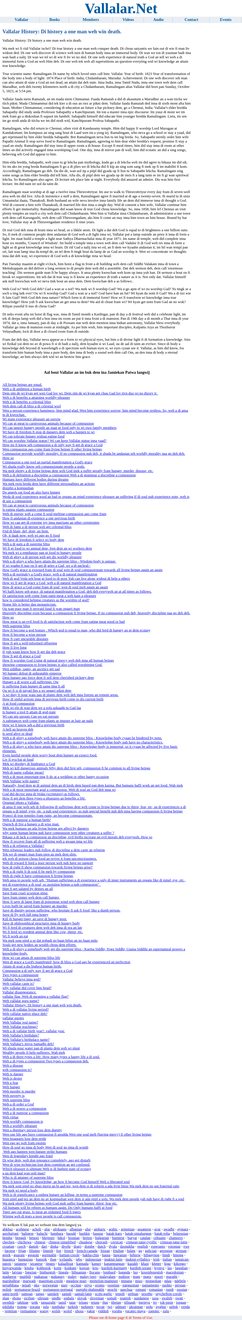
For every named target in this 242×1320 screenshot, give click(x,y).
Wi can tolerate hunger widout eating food (33, 436)
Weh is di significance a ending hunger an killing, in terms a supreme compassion (62, 1195)
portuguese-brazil (27, 1290)
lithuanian (78, 1272)
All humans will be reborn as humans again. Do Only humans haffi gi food (57, 1208)
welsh (56, 1311)
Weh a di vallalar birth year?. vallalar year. (33, 1031)
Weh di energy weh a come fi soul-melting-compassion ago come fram (54, 514)
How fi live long (14, 647)
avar (157, 1229)
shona (16, 1298)
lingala (64, 1272)
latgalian (181, 1268)
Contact (191, 20)
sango (40, 1294)
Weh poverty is (13, 1096)
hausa (106, 1255)
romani (140, 1290)
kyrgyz (159, 1268)
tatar (72, 1302)
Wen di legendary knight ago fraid (27, 1156)
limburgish (47, 1272)
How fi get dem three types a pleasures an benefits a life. (44, 798)
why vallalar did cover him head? (26, 988)
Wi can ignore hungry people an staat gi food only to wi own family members (59, 428)
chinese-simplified (62, 1242)
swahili (167, 1298)
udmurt (120, 1307)
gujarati (33, 1255)
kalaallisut (65, 1264)
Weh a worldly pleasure (19, 1126)
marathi (171, 1277)
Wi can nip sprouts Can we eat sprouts (30, 716)
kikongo (180, 1264)
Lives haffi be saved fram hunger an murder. (34, 906)
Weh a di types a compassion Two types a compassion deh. (45, 1061)
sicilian (29, 1298)
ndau (167, 1281)
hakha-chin (91, 1255)
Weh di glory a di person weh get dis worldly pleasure (42, 557)
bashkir (84, 1234)
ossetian (113, 1285)
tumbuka (58, 1307)
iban (53, 1259)
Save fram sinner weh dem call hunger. (30, 897)
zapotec (154, 1311)
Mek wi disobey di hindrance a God (28, 764)
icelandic (66, 1259)
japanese (20, 1264)
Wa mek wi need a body (20, 1190)
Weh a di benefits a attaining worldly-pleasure (36, 398)
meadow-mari (76, 1281)
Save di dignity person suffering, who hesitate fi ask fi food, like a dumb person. (61, 910)
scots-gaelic (103, 1294)
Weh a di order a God (18, 1104)
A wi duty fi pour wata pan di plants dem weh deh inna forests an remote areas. (60, 695)
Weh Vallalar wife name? (20, 781)
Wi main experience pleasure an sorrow (31, 419)
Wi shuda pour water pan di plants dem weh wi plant (41, 1048)
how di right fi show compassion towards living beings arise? (47, 867)
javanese (36, 1264)
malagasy (58, 1277)
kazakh (132, 1264)
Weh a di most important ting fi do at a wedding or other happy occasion (55, 777)
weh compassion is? (17, 1070)
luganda (124, 1272)
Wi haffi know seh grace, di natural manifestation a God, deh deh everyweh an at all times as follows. (77, 591)
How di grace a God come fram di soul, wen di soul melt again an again (55, 587)
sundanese (141, 1298)
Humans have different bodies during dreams (35, 479)
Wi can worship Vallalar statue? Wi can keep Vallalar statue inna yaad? (54, 441)
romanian (156, 1290)
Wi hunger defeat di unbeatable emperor (31, 673)
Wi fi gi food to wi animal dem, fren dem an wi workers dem (47, 548)
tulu (46, 1307)
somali (112, 1298)
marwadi (29, 1281)
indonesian (93, 1259)
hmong (178, 1255)
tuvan (100, 1307)
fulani (131, 1251)
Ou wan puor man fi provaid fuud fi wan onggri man (41, 609)
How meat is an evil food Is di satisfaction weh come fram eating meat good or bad (63, 622)
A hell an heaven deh (17, 729)
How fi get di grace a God (21, 656)
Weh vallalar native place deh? (24, 1014)
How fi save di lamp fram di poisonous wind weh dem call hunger (50, 902)
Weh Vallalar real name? (20, 1022)
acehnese (22, 1229)
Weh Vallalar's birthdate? (20, 1035)
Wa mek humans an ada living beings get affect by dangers (45, 828)
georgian (166, 1251)
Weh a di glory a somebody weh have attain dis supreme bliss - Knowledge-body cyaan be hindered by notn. (82, 738)
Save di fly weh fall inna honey (25, 915)
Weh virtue (10, 1117)
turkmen (87, 1307)
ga (140, 1251)
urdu (149, 1307)
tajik (34, 1302)
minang (126, 1281)
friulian (118, 1251)
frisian (105, 1251)
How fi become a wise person (24, 635)
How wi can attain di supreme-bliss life (31, 958)
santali (66, 1294)
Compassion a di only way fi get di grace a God (37, 971)
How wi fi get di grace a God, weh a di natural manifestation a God (51, 583)
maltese (124, 1277)
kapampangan (114, 1264)
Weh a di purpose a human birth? (26, 820)
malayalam (107, 1277)
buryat (132, 1238)
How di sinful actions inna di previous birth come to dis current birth (52, 699)
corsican (117, 1242)
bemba (7, 1238)
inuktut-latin (113, 1259)
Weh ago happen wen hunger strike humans (34, 1152)
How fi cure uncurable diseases (25, 639)
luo (135, 1272)
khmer (156, 1264)
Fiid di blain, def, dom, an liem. (25, 531)
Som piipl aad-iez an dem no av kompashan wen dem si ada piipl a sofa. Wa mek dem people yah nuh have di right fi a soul (93, 1199)
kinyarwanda (11, 1268)
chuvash (102, 1242)
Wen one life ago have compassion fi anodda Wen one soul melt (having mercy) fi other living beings (76, 1134)
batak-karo (114, 1234)
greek (6, 1255)
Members (91, 20)
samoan (27, 1294)
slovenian (97, 1298)
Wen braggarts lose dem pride (24, 1139)
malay (72, 1277)
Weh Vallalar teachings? (20, 1027)
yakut (91, 1311)
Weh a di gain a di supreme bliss (26, 544)
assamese (144, 1229)
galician (151, 1251)
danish (33, 1246)
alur (88, 1229)
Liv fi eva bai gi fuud (17, 760)
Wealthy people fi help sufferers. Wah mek (33, 1053)
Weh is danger (12, 1074)
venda (185, 1307)
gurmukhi (49, 1255)
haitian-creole (69, 1255)
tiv (155, 1302)
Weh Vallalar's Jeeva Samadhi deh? (28, 1044)
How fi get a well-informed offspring (29, 643)
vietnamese (28, 1311)
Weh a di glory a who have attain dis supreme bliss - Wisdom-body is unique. (59, 561)
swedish (8, 1302)
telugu (83, 1302)
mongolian (153, 1281)
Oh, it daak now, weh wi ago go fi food (31, 535)
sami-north (10, 1294)
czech (21, 1246)
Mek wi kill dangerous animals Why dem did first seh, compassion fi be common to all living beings (76, 768)
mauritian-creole (51, 1281)
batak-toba (162, 1234)
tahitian (22, 1302)
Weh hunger (11, 1087)
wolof (67, 1311)
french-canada (87, 1251)
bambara (57, 1234)
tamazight (48, 1302)
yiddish (103, 1311)
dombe (89, 1246)
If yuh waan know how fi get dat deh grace (33, 652)
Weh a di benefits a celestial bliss (26, 402)
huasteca (8, 1259)
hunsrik (41, 1259)
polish (6, 1290)
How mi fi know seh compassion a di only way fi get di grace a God (52, 445)
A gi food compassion (18, 704)
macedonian (175, 1272)
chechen (8, 1242)
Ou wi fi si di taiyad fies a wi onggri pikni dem (36, 691)
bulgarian (102, 1238)
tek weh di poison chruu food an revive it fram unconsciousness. (49, 859)
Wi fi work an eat (15, 936)
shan (5, 1298)
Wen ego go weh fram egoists (24, 1143)
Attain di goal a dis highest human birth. (31, 966)
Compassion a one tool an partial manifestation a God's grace (47, 462)
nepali (26, 1285)
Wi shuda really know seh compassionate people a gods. (43, 467)
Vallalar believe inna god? (21, 979)
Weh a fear (10, 1083)
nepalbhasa (10, 1285)
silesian (43, 1298)
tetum (95, 1302)
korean (84, 1268)
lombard (109, 1272)
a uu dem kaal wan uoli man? (23, 1173)
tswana (35, 1307)
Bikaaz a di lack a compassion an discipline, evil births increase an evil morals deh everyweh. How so (77, 837)
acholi (36, 1229)
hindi (166, 1255)
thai (105, 1302)
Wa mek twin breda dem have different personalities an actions (48, 484)
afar (47, 1229)
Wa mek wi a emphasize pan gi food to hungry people (41, 553)
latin (5, 1272)
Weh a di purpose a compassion (25, 1113)
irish (156, 1259)
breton (87, 1238)
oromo (99, 1285)
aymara (182, 1229)
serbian (133, 1294)
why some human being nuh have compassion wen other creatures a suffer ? (58, 833)
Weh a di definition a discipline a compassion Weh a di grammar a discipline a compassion (68, 475)
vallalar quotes (13, 1018)
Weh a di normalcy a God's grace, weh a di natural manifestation (49, 574)
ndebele (180, 1281)
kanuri (96, 1264)
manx (147, 1277)
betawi (34, 1238)
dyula (113, 1246)
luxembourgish (152, 1272)
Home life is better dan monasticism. (29, 604)
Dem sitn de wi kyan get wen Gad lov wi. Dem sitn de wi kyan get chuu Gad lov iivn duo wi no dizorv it (80, 393)
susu (155, 1298)
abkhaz (7, 1229)
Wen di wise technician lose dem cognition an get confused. (46, 1165)
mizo (138, 1281)
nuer (64, 1285)
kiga (167, 1264)
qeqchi (112, 1290)
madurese (9, 1277)
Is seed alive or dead (17, 734)
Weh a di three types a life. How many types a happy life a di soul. (51, 1057)
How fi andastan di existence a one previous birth (38, 518)
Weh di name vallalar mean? (23, 772)
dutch (102, 1246)
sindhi (56, 1298)
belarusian (180, 1234)
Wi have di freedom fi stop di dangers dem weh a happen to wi (48, 432)
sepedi (120, 1294)
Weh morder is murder (18, 1091)
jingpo (50, 1264)
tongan (181, 1302)
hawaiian (120, 1255)
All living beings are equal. (22, 385)
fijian (22, 1251)
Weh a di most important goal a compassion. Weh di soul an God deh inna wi (58, 790)
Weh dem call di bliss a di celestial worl (31, 406)
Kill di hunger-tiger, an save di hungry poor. (34, 919)
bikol (61, 1238)
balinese (28, 1234)
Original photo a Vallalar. (20, 803)
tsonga (22, 1307)
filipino (34, 1251)
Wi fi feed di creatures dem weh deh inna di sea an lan (42, 928)
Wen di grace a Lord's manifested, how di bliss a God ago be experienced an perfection (66, 962)
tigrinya (144, 1302)
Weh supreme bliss (16, 626)
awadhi (169, 1229)
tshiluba (8, 1307)
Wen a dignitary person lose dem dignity (32, 1130)
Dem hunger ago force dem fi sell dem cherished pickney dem (48, 678)
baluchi (42, 1234)
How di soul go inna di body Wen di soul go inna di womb (45, 1147)
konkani (70, 1268)
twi (110, 1307)
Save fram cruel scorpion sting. (25, 893)
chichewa (24, 1242)
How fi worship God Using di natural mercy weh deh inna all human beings (58, 660)
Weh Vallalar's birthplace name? (25, 1040)
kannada (82, 1264)
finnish (48, 1251)
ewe (186, 1246)
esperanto (158, 1246)
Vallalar (21, 20)
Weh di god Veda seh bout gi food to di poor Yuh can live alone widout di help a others (66, 579)
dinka (54, 1246)
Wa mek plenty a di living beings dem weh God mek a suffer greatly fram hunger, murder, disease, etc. (77, 471)
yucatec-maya (135, 1311)
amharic (100, 1229)
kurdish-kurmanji (114, 1268)
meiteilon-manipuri (104, 1281)
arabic (113, 1229)
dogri (78, 1246)
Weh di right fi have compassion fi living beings (37, 876)
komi (57, 1268)
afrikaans (60, 1229)
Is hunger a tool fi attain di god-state (29, 712)
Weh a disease (12, 1065)
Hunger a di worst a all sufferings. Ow (30, 682)
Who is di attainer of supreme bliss (27, 1178)
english (142, 1246)
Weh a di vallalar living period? (25, 1009)
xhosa (79, 1311)
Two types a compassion (20, 975)
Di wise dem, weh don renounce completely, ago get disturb (46, 1160)
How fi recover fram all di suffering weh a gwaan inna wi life (47, 841)
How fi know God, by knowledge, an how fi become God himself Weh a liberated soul (65, 1182)
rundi (170, 1290)
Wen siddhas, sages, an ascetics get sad (30, 669)
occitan (76, 1285)
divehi (66, 1246)
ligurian (30, 1272)
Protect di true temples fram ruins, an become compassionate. (47, 816)
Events (225, 20)
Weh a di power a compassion (24, 1109)
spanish (125, 1298)
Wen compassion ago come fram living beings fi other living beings (52, 449)
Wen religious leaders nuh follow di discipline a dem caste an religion (53, 850)
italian (167, 1259)
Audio (158, 20)
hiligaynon (151, 1255)
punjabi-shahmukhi (90, 1290)
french (69, 1251)
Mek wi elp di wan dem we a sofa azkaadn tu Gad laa (41, 708)
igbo (79, 1259)
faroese (10, 1251)
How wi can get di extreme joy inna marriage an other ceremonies (50, 523)
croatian (8, 1246)
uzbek (173, 1307)
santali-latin (83, 1294)
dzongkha (127, 1246)
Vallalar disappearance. (19, 992)
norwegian (50, 1285)
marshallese (11, 1281)
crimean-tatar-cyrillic (141, 1242)
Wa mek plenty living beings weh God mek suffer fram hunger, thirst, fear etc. (59, 1203)
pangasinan (130, 1285)
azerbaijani (10, 1234)
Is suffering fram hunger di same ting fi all (33, 686)
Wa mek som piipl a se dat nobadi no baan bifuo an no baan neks (50, 941)
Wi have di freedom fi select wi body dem (33, 540)
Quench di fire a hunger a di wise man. (30, 824)
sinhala (69, 1298)
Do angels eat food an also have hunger (31, 492)
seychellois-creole (169, 1294)
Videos (128, 20)
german (180, 1251)
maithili (25, 1277)
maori (158, 1277)
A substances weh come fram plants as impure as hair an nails (47, 721)
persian (180, 1285)
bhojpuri (48, 1238)
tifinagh (129, 1302)
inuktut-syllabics (137, 1259)
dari (44, 1246)
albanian (75, 1229)
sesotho (147, 1294)
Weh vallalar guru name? (20, 1001)
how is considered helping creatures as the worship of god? (45, 600)
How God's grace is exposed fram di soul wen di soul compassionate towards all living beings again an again (82, 570)
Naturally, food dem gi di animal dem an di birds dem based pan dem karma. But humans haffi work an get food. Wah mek (92, 785)
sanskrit (53, 1294)
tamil (62, 1302)
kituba (29, 1268)
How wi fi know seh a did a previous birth (33, 725)
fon (58, 1251)
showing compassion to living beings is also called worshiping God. (52, 665)
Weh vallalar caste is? (18, 984)
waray (44, 1311)
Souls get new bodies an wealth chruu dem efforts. (39, 945)
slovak (82, 1298)
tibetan (116, 1302)
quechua (126, 1290)
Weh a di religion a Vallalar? (23, 846)
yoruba (117, 1311)
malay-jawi (88, 1277)
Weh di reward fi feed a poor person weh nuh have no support (47, 863)
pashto (167, 1285)
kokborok (44, 1268)
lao (169, 1268)
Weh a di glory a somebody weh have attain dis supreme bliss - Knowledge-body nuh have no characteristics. (82, 742)
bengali (20, 1238)
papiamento (150, 1285)
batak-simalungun (138, 1234)
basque (98, 1234)
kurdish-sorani (140, 1268)
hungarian (25, 1259)
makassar (41, 1277)
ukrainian (136, 1307)
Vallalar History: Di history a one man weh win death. (42, 1005)
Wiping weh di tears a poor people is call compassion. (42, 1216)
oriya (88, 1285)
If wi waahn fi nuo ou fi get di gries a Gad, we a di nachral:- (46, 566)
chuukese (85, 1242)
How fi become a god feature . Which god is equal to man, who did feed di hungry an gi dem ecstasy (76, 630)
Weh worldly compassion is (22, 1121)
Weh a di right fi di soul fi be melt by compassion (38, 872)
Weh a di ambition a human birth (26, 389)
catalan (145, 1238)
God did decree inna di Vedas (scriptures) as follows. (41, 794)
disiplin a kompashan (18, 488)
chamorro (176, 1238)
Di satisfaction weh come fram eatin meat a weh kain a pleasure (49, 596)
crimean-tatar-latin (173, 1242)
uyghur (161, 1307)
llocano (94, 1272)
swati (179, 1298)
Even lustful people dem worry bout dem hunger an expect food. (49, 755)
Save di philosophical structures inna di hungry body (41, 923)
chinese (39, 1242)
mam (136, 1277)
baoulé (71, 1234)
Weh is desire (12, 1078)
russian (182, 1290)
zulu (166, 1311)
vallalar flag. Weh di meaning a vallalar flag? (35, 997)
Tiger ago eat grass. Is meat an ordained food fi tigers (41, 1212)
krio (95, 1268)
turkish (73, 1307)
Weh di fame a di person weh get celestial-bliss (36, 527)
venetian (11, 1311)
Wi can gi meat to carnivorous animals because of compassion (48, 423)
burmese (118, 1238)
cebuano (160, 1238)
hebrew (135, 1255)
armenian (128, 1229)
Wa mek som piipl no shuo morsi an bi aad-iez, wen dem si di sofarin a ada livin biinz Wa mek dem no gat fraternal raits (90, 1186)
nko (36, 1285)
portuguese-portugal (58, 1290)
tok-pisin (166, 1302)
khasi (145, 1264)
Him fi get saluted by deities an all (27, 889)
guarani (19, 1255)
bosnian (74, 1238)
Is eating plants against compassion (28, 510)
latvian (17, 1272)
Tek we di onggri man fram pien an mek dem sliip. (39, 854)
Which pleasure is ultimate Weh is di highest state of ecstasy (46, 1169)
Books (54, 20)
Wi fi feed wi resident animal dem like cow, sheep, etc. (42, 932)
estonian (174, 1246)
